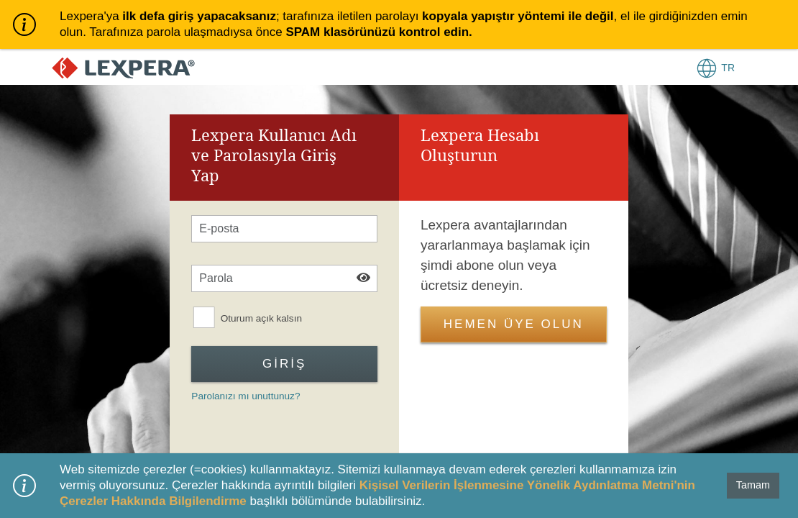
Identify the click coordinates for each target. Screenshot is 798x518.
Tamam (753, 485)
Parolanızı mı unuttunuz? (245, 396)
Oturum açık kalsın (261, 318)
